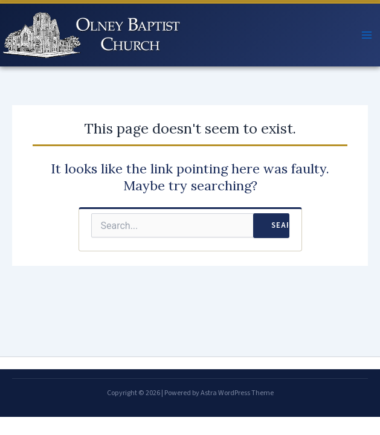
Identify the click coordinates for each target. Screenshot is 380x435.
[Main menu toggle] (366, 35)
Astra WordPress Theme (237, 393)
